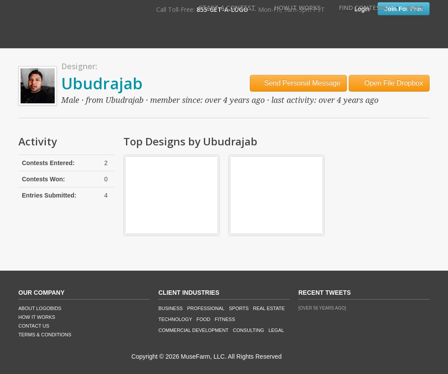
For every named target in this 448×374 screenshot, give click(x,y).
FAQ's (414, 8)
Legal (276, 330)
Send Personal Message (298, 83)
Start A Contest (227, 8)
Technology (175, 319)
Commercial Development (193, 330)
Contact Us (33, 325)
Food (203, 319)
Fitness (225, 319)
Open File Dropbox (389, 83)
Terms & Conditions (44, 334)
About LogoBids (39, 308)
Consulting (248, 330)
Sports (238, 308)
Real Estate (269, 308)
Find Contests (363, 8)
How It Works (297, 8)
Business (170, 308)
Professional (206, 308)
